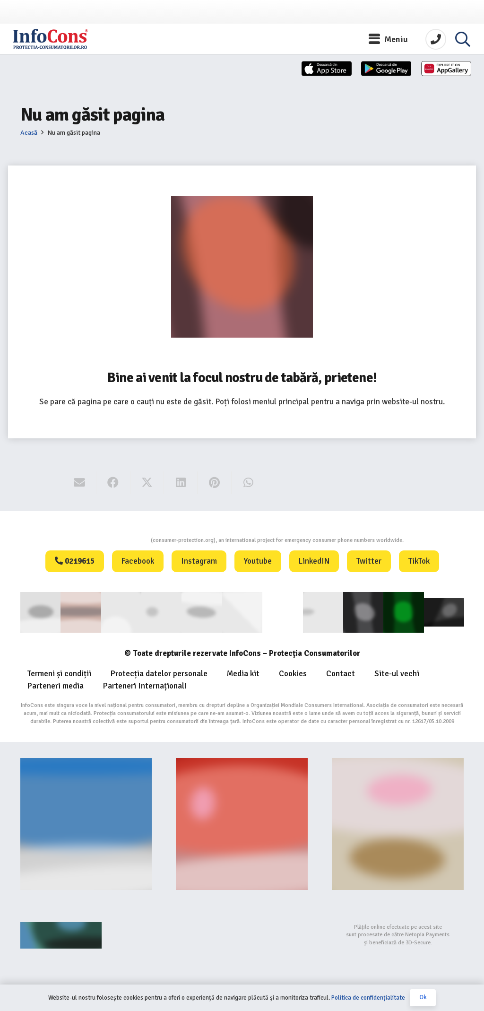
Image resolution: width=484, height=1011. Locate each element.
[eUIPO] (242, 611)
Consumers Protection (115, 540)
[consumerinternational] (80, 611)
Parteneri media (55, 685)
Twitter (368, 561)
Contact (340, 673)
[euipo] (202, 611)
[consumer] (40, 611)
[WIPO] (282, 612)
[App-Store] (264, 72)
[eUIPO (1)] (322, 611)
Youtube (258, 561)
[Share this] (113, 482)
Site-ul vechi (396, 673)
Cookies (293, 673)
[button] (389, 40)
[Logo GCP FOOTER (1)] (403, 611)
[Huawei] (433, 72)
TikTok (419, 561)
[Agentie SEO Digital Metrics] (86, 934)
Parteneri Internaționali (145, 685)
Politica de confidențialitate (368, 998)
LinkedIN (314, 561)
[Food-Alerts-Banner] (242, 823)
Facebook (137, 561)
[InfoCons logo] (66, 40)
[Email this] (79, 482)
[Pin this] (214, 482)
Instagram (199, 561)
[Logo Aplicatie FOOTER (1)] (363, 611)
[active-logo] (444, 611)
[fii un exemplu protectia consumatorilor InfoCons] (398, 823)
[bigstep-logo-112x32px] (242, 934)
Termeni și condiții (59, 673)
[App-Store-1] (348, 72)
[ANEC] (121, 611)
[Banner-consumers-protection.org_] (86, 823)
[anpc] (161, 611)
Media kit (243, 673)
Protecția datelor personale (159, 673)
